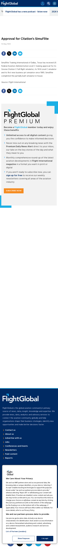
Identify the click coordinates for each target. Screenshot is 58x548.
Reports (9, 458)
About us (9, 434)
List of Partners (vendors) (16, 531)
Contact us (10, 430)
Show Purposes (24, 538)
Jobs (7, 442)
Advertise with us (13, 438)
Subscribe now (13, 190)
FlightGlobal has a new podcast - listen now (26, 12)
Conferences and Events (16, 446)
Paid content (11, 454)
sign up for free (14, 175)
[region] (29, 504)
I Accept (45, 538)
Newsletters (11, 450)
